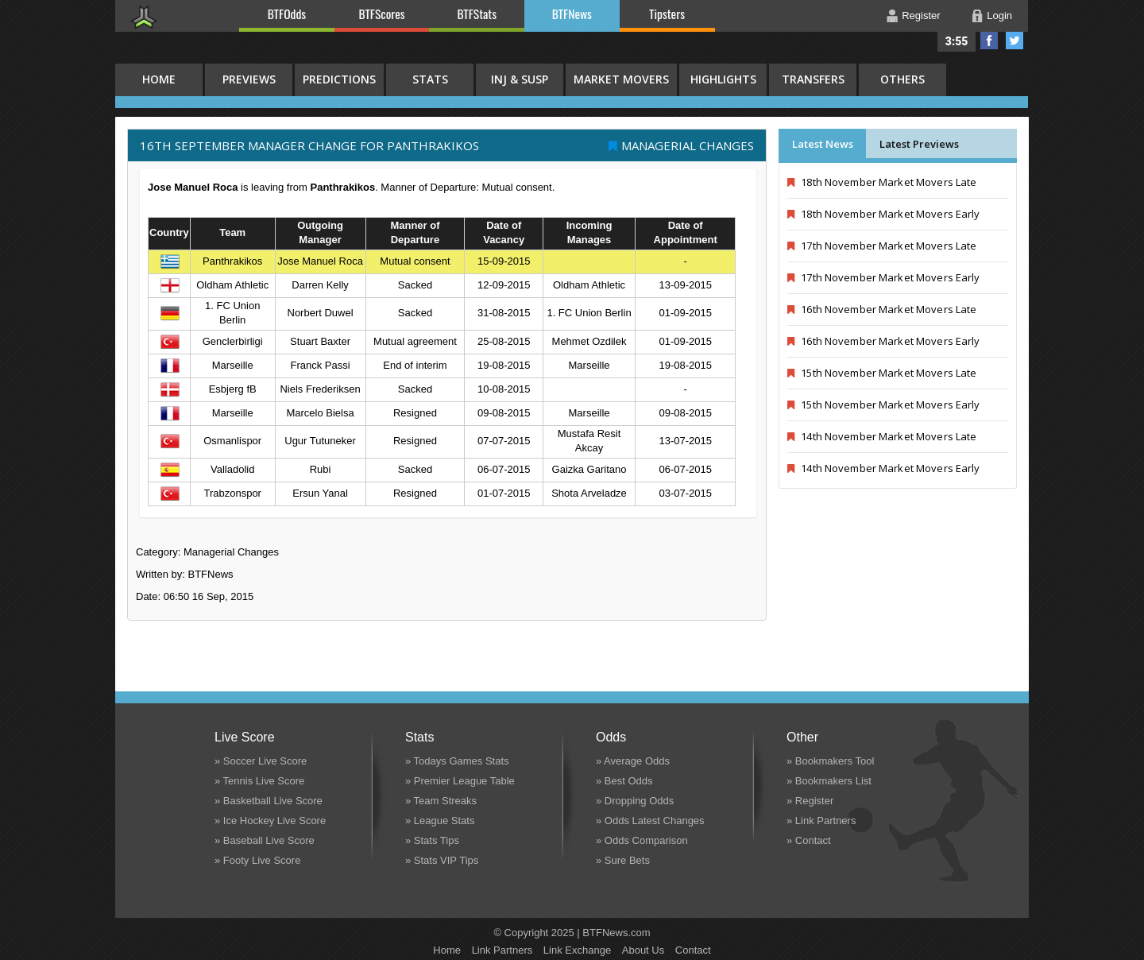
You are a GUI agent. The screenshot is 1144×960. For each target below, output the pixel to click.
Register (921, 15)
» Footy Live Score (257, 860)
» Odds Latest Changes (650, 820)
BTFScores (382, 13)
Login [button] (999, 15)
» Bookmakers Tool (830, 761)
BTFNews (572, 13)
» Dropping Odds (635, 801)
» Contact (808, 840)
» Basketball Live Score (268, 801)
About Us (643, 950)
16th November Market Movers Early (883, 341)
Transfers (813, 79)
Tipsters (667, 13)
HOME (159, 79)
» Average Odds (633, 761)
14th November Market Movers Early (883, 468)
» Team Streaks (441, 801)
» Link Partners (821, 820)
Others (902, 79)
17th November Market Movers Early (883, 277)
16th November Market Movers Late (881, 309)
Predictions (339, 79)
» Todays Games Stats (457, 761)
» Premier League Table (460, 781)
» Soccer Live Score (260, 761)
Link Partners (502, 950)
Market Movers (621, 79)
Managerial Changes (687, 145)
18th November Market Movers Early (883, 214)
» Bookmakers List (829, 781)
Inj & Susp (519, 79)
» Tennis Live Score (259, 781)
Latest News (822, 144)
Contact (693, 950)
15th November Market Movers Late (881, 373)
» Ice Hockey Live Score (270, 820)
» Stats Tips (432, 840)
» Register (809, 801)
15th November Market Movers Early (883, 404)
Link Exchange (577, 950)
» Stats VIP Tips (441, 860)
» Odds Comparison (642, 840)
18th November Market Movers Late (881, 182)
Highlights (723, 79)
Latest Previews (919, 144)
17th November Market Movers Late (881, 245)
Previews (249, 79)
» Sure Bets (623, 860)
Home (447, 950)
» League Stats (439, 820)
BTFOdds (287, 13)
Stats (430, 79)
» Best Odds (624, 781)
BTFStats (477, 13)
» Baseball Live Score (264, 840)
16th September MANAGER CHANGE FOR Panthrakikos (309, 145)
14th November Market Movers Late (881, 436)
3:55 (956, 41)
